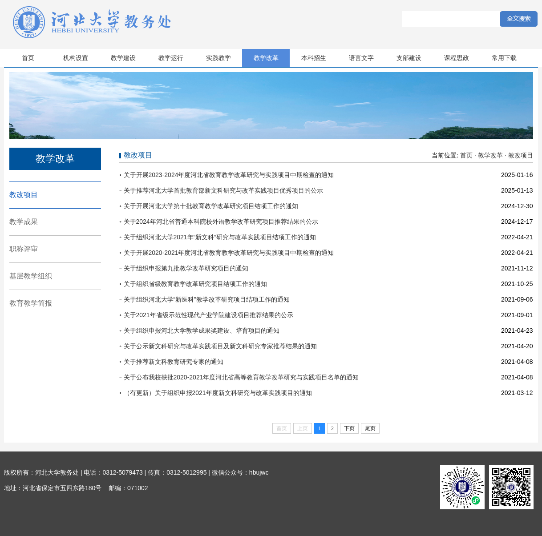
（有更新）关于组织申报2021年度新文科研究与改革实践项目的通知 (218, 392)
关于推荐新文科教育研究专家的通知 (173, 361)
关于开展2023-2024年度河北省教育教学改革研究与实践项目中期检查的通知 (229, 174)
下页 (349, 428)
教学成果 (23, 222)
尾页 (370, 428)
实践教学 (218, 57)
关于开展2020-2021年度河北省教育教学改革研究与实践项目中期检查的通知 (229, 252)
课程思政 (456, 57)
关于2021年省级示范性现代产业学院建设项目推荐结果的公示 (208, 314)
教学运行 (170, 57)
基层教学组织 (30, 276)
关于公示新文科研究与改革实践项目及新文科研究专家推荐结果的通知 (220, 346)
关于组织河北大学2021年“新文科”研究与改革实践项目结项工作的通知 (220, 237)
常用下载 (504, 57)
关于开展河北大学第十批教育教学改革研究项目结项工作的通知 (211, 206)
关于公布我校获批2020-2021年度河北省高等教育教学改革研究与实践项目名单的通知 (241, 377)
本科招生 (313, 57)
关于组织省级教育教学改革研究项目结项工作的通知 (195, 283)
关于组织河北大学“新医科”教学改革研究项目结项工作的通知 (207, 299)
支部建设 (408, 57)
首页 (28, 57)
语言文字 (361, 57)
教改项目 (23, 194)
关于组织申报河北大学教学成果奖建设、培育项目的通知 (201, 330)
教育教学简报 (30, 303)
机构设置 (75, 57)
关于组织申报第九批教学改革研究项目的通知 (186, 268)
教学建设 (123, 57)
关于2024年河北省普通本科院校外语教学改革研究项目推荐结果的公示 (221, 221)
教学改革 (266, 57)
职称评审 (23, 249)
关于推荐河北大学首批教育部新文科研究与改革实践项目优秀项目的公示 (223, 190)
